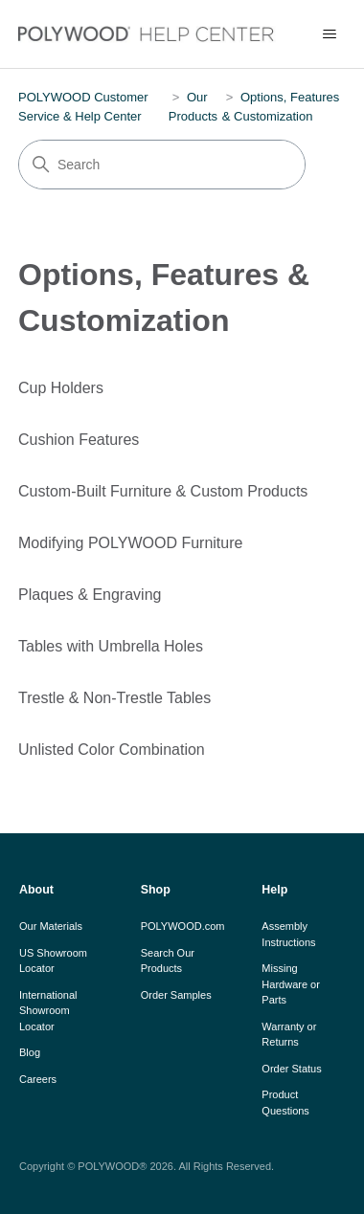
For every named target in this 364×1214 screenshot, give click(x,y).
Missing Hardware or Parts (291, 983)
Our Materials (50, 926)
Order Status (291, 1068)
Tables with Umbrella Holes (110, 646)
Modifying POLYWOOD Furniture (130, 543)
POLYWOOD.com (183, 926)
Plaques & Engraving (89, 594)
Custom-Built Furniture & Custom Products (162, 491)
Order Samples (176, 995)
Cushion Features (78, 439)
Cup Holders (60, 388)
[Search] (162, 164)
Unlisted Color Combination (111, 749)
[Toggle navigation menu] (330, 34)
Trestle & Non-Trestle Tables (114, 698)
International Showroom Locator (48, 1010)
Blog (29, 1052)
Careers (38, 1079)
